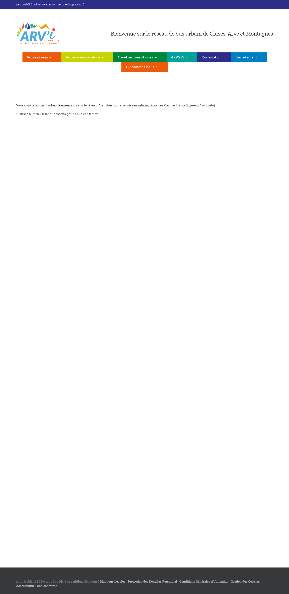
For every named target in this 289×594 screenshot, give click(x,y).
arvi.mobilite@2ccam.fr (71, 4)
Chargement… (80, 337)
